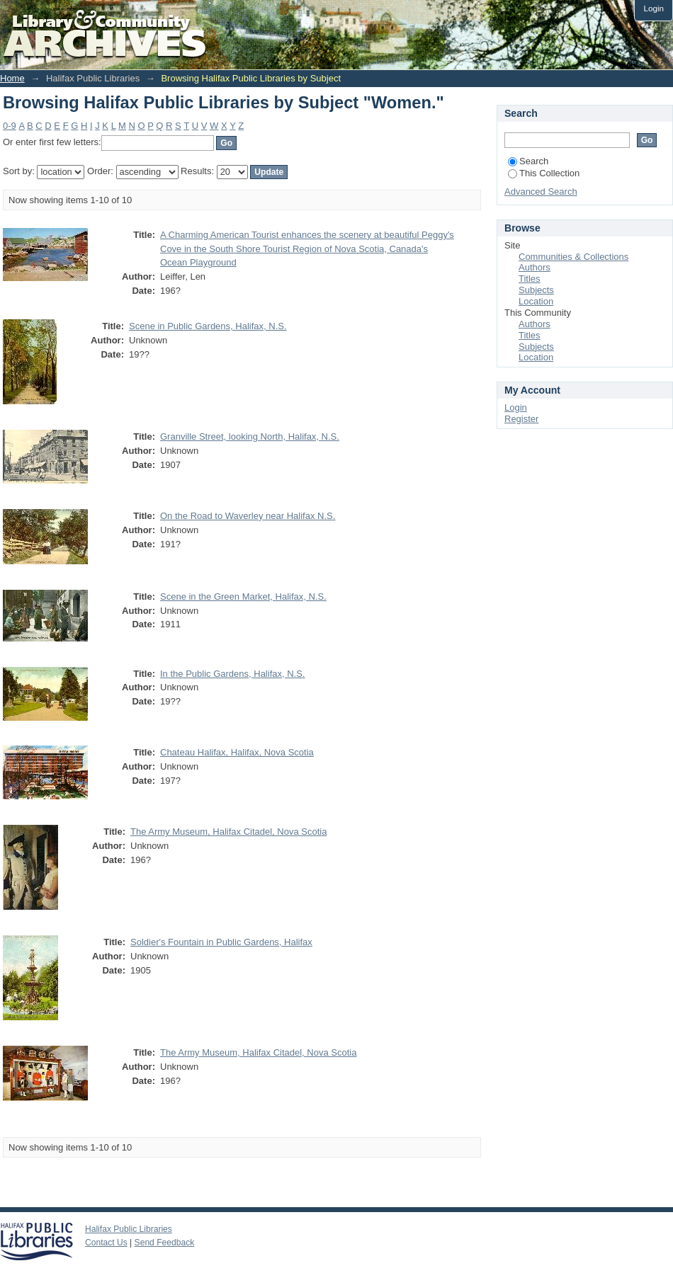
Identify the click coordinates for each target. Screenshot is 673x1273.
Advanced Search (540, 191)
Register (521, 418)
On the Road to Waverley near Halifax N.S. (247, 515)
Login (653, 8)
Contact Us (106, 1243)
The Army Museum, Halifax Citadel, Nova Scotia (228, 831)
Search (528, 161)
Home (12, 78)
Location (536, 301)
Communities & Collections (573, 256)
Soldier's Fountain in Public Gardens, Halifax (221, 942)
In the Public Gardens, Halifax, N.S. (232, 673)
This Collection (543, 173)
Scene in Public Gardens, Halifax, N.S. (208, 326)
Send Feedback (165, 1243)
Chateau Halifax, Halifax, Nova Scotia (237, 752)
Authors (534, 267)
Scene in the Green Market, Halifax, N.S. (243, 596)
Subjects (536, 290)
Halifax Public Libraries (128, 1229)
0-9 (9, 125)
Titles (530, 278)
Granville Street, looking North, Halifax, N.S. (249, 436)
